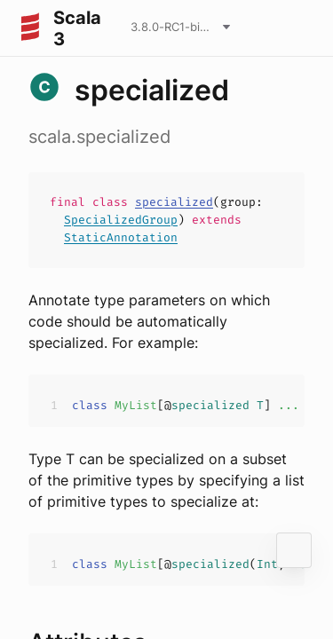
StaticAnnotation (121, 237)
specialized (174, 201)
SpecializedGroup (121, 219)
